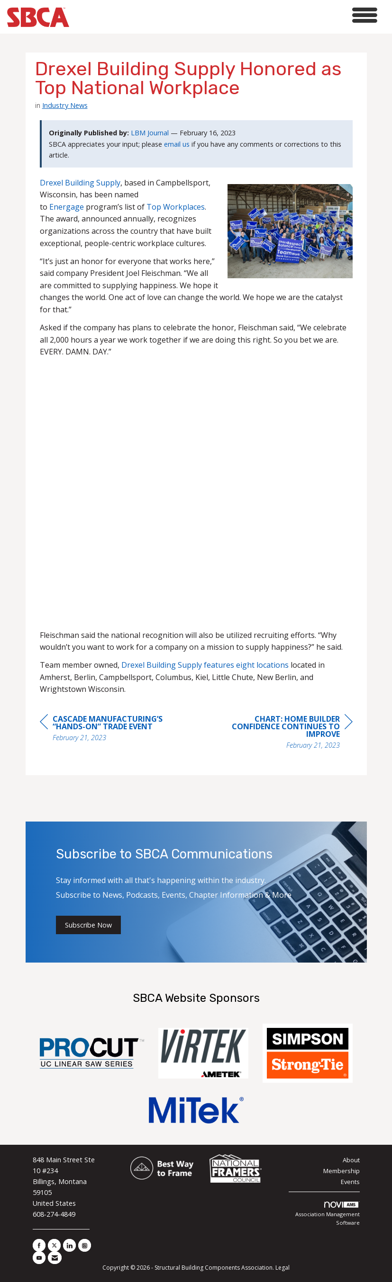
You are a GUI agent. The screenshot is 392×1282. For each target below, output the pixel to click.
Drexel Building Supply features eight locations (205, 665)
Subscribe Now (88, 924)
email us (177, 144)
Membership (341, 1171)
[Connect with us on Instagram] (84, 1245)
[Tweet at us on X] (54, 1245)
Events (350, 1181)
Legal (282, 1268)
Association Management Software (327, 1214)
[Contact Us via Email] (55, 1257)
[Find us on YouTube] (39, 1257)
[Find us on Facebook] (39, 1245)
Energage (66, 207)
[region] (281, 733)
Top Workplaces (175, 207)
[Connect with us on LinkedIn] (69, 1245)
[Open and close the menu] (226, 15)
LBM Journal (150, 132)
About (351, 1160)
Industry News (65, 105)
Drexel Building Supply (80, 182)
